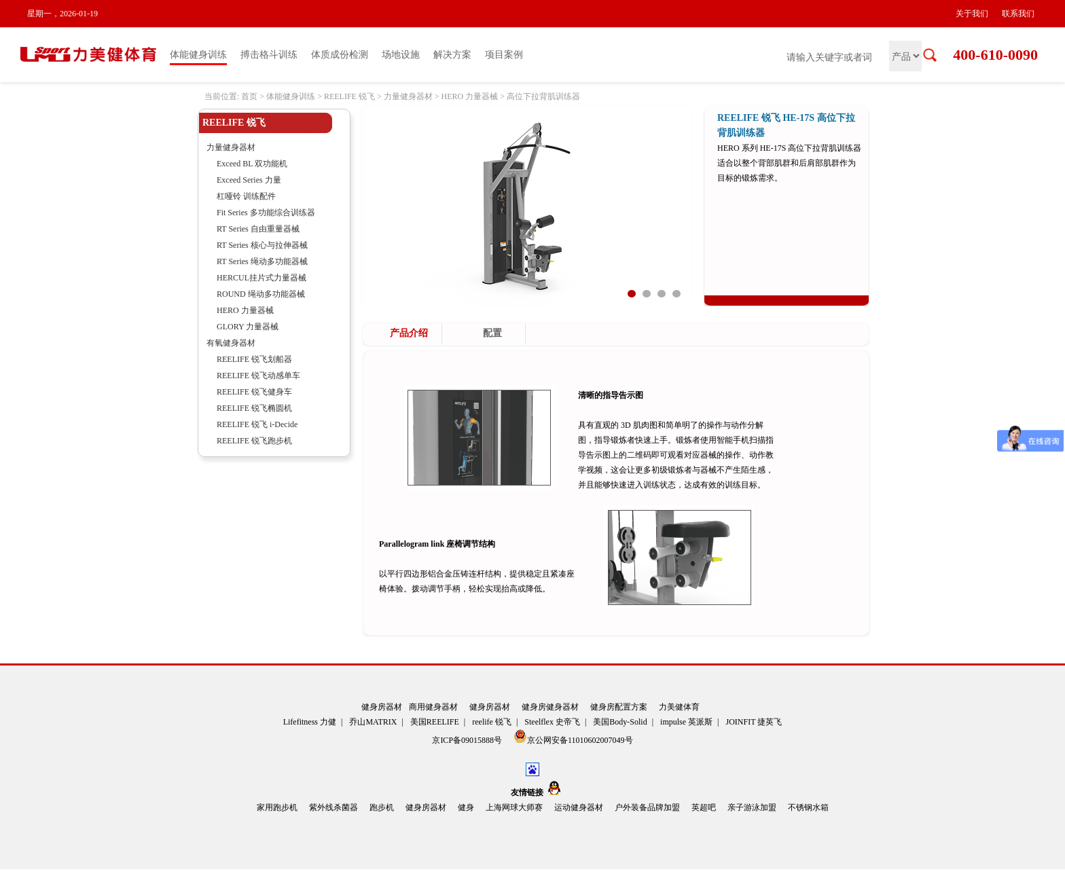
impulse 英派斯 (686, 722)
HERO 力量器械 (469, 96)
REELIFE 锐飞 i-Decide (257, 424)
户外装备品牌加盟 (647, 807)
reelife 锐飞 (491, 722)
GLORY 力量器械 (247, 326)
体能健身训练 (198, 55)
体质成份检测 (339, 55)
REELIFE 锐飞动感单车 (258, 375)
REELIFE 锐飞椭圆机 (254, 408)
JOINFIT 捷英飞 (754, 722)
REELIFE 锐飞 (349, 96)
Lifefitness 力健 (309, 722)
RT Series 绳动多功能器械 (262, 261)
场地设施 (401, 55)
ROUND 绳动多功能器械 (261, 294)
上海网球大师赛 (514, 807)
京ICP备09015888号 (468, 740)
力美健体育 (679, 707)
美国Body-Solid (620, 722)
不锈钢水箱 (808, 807)
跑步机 (381, 807)
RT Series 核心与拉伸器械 (262, 245)
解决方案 (452, 55)
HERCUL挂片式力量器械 (261, 277)
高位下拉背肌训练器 (543, 96)
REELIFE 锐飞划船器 (254, 359)
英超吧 (703, 807)
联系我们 (1018, 13)
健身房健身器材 (550, 707)
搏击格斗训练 (268, 55)
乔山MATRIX (373, 722)
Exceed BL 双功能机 (252, 163)
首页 (249, 96)
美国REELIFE (434, 722)
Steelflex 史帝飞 (552, 722)
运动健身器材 (578, 807)
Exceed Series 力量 (249, 180)
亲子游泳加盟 (751, 807)
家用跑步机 (277, 807)
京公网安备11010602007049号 (573, 737)
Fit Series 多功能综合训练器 (266, 212)
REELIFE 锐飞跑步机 (254, 440)
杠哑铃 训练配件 (246, 196)
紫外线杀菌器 (333, 807)
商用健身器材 (433, 707)
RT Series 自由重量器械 (258, 229)
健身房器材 (381, 707)
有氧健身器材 (230, 343)
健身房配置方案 (618, 707)
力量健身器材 (408, 96)
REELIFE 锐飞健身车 (254, 392)
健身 (466, 807)
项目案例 (504, 55)
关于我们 (972, 13)
